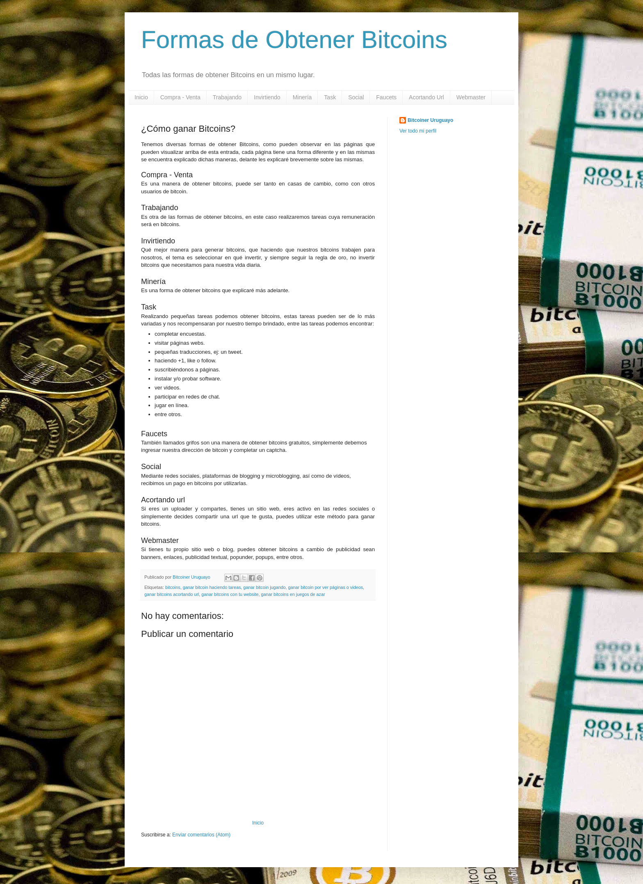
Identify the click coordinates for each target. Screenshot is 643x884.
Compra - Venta (180, 97)
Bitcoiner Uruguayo (430, 120)
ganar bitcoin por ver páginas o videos (325, 587)
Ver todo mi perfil (417, 131)
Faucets (386, 97)
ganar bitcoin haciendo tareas (212, 587)
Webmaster (471, 97)
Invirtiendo (267, 97)
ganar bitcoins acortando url (171, 594)
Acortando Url (426, 97)
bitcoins (172, 587)
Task (330, 97)
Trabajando (227, 97)
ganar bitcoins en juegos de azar (293, 594)
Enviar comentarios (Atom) (201, 835)
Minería (302, 97)
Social (356, 97)
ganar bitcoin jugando (264, 587)
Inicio (141, 97)
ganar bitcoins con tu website (229, 594)
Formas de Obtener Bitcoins (294, 39)
